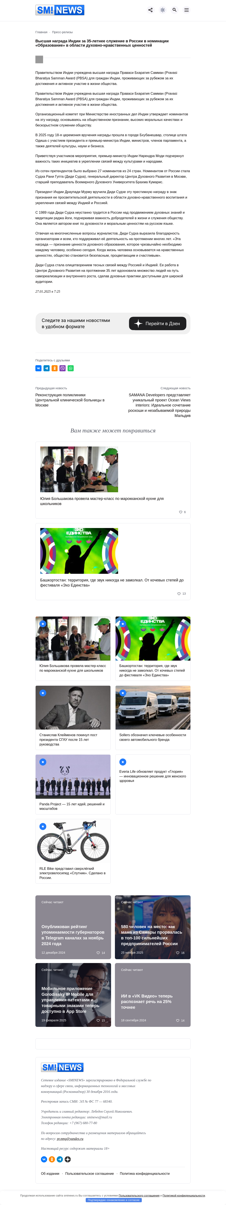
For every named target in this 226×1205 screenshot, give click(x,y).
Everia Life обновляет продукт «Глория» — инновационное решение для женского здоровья (152, 776)
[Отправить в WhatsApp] (71, 368)
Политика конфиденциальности (145, 1173)
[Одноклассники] (52, 1159)
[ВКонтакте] (44, 1159)
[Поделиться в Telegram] (46, 368)
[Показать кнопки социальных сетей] (151, 10)
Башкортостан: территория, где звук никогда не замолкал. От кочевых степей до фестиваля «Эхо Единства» (112, 582)
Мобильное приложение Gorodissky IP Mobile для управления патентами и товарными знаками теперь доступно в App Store (70, 1000)
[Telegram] (60, 1159)
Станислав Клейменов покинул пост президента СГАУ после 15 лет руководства (68, 739)
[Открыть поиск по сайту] (175, 10)
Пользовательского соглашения (139, 1195)
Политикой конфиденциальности (184, 1195)
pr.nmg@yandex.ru (70, 1139)
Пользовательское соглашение (89, 1173)
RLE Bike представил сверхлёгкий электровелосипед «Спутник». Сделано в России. (72, 873)
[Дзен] (68, 1159)
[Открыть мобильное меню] (187, 10)
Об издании (50, 1173)
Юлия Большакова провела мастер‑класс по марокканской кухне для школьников (102, 501)
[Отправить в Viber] (62, 368)
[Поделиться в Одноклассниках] (55, 368)
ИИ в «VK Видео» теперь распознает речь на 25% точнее (147, 1002)
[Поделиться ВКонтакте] (38, 368)
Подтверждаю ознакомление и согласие (114, 1200)
